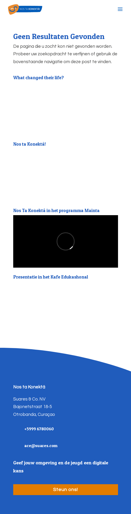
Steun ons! (65, 489)
